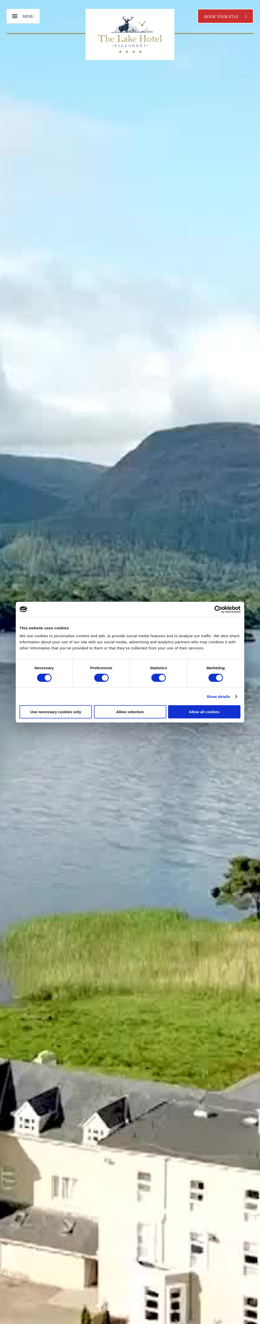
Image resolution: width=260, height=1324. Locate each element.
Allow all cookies (204, 712)
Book (225, 16)
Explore (130, 1303)
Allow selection (130, 712)
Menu (28, 16)
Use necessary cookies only (55, 712)
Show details (218, 696)
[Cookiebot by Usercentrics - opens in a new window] (218, 609)
